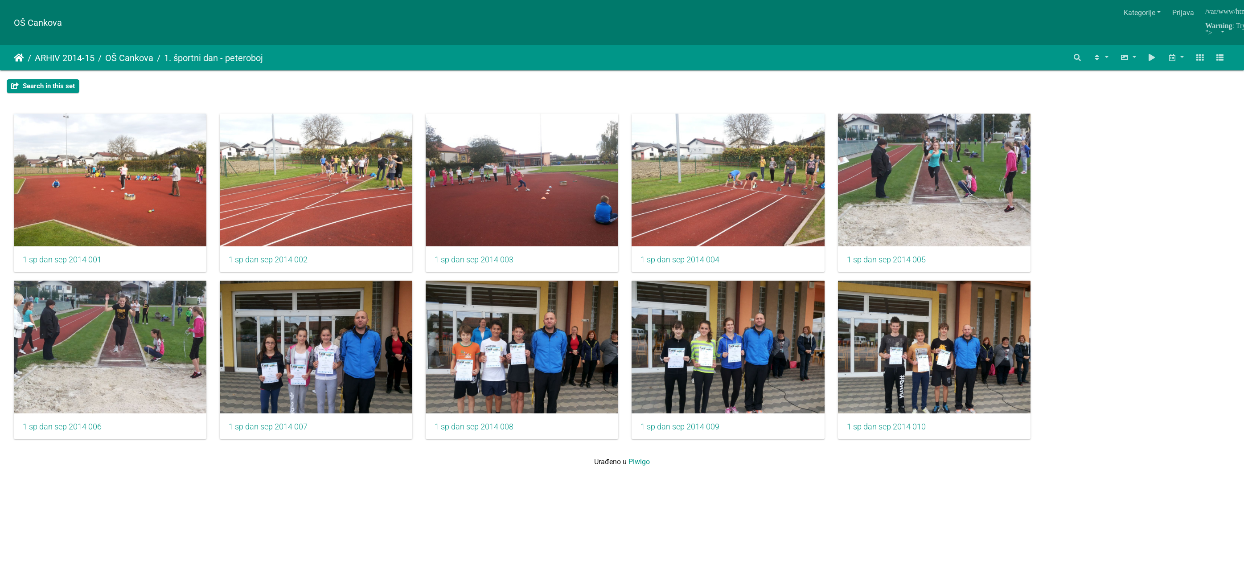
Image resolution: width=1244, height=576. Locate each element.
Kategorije (1139, 12)
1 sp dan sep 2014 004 (695, 263)
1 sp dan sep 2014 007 (273, 433)
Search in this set (43, 86)
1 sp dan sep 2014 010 (906, 433)
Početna (19, 58)
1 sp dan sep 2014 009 (695, 433)
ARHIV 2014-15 (64, 58)
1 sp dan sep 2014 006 (62, 433)
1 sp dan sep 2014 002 (273, 263)
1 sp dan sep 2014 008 (484, 433)
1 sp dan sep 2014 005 (906, 263)
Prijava (1183, 12)
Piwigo (639, 469)
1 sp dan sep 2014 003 (484, 263)
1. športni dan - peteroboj (213, 58)
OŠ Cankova (38, 22)
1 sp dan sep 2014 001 (62, 263)
